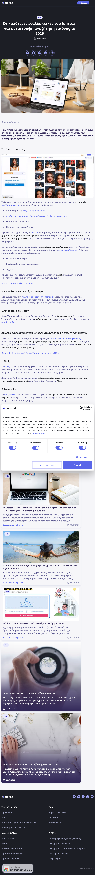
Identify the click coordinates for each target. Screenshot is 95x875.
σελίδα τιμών (7, 322)
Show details (81, 457)
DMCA (4, 843)
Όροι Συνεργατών (10, 858)
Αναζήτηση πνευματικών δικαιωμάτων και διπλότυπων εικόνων (36, 216)
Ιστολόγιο (53, 817)
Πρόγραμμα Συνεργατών (13, 827)
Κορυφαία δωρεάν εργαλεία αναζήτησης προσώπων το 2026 (30, 353)
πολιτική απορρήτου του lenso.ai (38, 296)
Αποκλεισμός (7, 838)
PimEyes (8, 366)
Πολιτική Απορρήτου (11, 848)
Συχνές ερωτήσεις (57, 812)
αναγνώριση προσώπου (33, 210)
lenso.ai (34, 232)
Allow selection (47, 465)
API (3, 817)
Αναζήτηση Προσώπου (60, 843)
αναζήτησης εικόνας (11, 205)
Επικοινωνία (55, 822)
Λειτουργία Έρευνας (68, 250)
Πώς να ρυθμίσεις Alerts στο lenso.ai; (19, 283)
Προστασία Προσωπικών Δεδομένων (19, 822)
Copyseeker (9, 394)
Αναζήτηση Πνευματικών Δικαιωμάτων (68, 848)
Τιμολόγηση (7, 812)
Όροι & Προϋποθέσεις (12, 853)
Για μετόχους (55, 858)
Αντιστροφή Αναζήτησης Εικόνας (65, 838)
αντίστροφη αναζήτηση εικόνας (66, 338)
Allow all (77, 465)
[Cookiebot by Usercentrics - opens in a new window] (81, 408)
